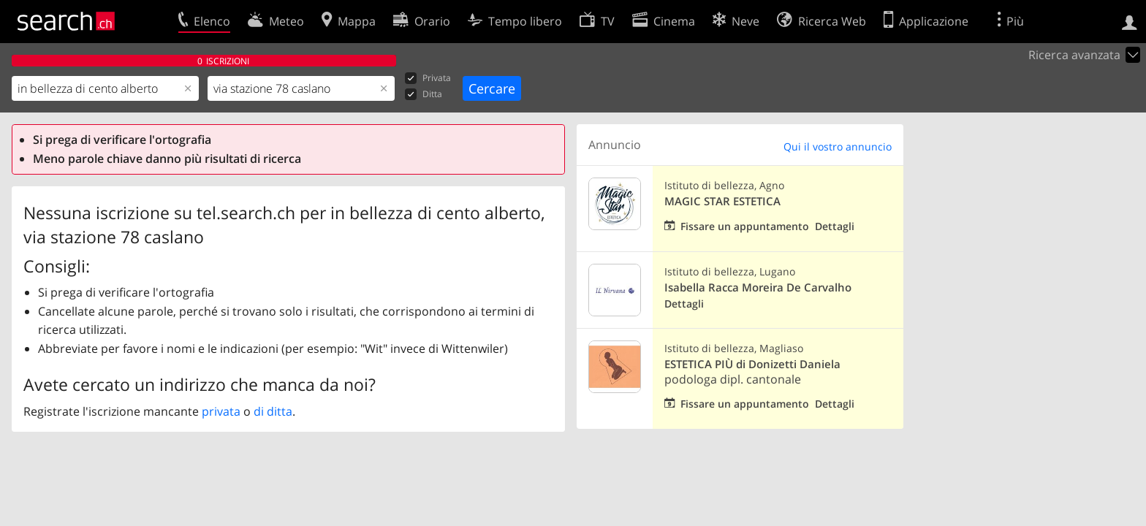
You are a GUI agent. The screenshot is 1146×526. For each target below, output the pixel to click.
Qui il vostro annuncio (837, 146)
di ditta (273, 411)
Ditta (423, 94)
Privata (428, 78)
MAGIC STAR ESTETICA (722, 201)
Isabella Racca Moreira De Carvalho (757, 287)
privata (221, 411)
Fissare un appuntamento (744, 226)
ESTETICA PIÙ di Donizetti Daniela (752, 364)
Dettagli (834, 226)
